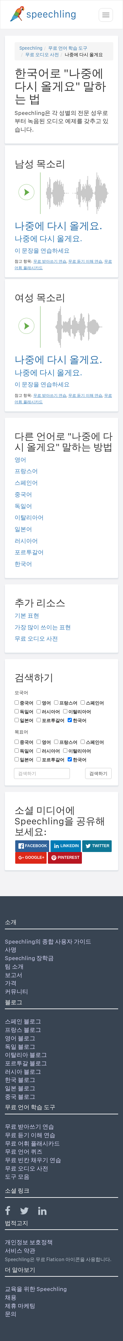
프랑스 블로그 (23, 1029)
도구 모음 (17, 1176)
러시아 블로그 (23, 1071)
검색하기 (98, 773)
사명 (11, 949)
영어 (20, 459)
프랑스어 (26, 471)
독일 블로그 (20, 1046)
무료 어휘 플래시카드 (32, 1143)
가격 (11, 983)
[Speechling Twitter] (28, 1212)
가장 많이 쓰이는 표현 (43, 627)
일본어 (23, 529)
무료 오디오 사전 (42, 54)
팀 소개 (14, 966)
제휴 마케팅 (20, 1305)
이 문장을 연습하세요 (42, 250)
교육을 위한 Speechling (36, 1288)
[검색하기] (42, 773)
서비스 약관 (20, 1250)
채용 (11, 1297)
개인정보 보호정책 (29, 1242)
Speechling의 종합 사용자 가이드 (48, 941)
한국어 (23, 563)
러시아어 (26, 540)
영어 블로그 (20, 1038)
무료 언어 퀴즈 (23, 1151)
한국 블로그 (20, 1079)
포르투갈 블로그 (26, 1063)
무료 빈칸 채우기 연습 (33, 1160)
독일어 (23, 506)
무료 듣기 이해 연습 (30, 1135)
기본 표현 (27, 615)
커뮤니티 (16, 991)
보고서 (13, 974)
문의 (11, 1313)
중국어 (23, 494)
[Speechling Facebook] (11, 1212)
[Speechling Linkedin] (46, 1212)
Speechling (30, 48)
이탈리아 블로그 (26, 1054)
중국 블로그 (20, 1096)
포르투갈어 (29, 552)
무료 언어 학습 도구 (67, 48)
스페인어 (26, 482)
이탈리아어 (29, 517)
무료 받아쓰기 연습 (29, 1126)
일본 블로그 (20, 1088)
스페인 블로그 (23, 1021)
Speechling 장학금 (29, 958)
